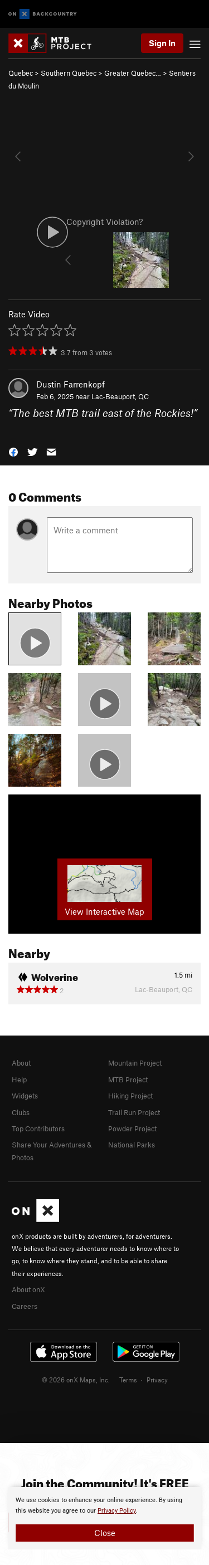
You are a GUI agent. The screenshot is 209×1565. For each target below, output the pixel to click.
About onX (28, 1289)
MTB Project (128, 1079)
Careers (24, 1306)
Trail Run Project (134, 1112)
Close (104, 1533)
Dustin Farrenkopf (70, 384)
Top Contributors (38, 1128)
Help (19, 1079)
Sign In (162, 43)
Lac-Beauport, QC (120, 396)
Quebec (20, 72)
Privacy (157, 1380)
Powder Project (132, 1128)
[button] (13, 451)
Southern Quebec (68, 72)
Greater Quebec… (132, 72)
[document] (104, 1518)
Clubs (21, 1112)
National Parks (131, 1144)
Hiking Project (130, 1095)
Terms (128, 1380)
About (21, 1062)
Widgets (25, 1095)
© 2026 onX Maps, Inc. (76, 1380)
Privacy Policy (117, 1510)
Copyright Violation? (104, 222)
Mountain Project (135, 1062)
